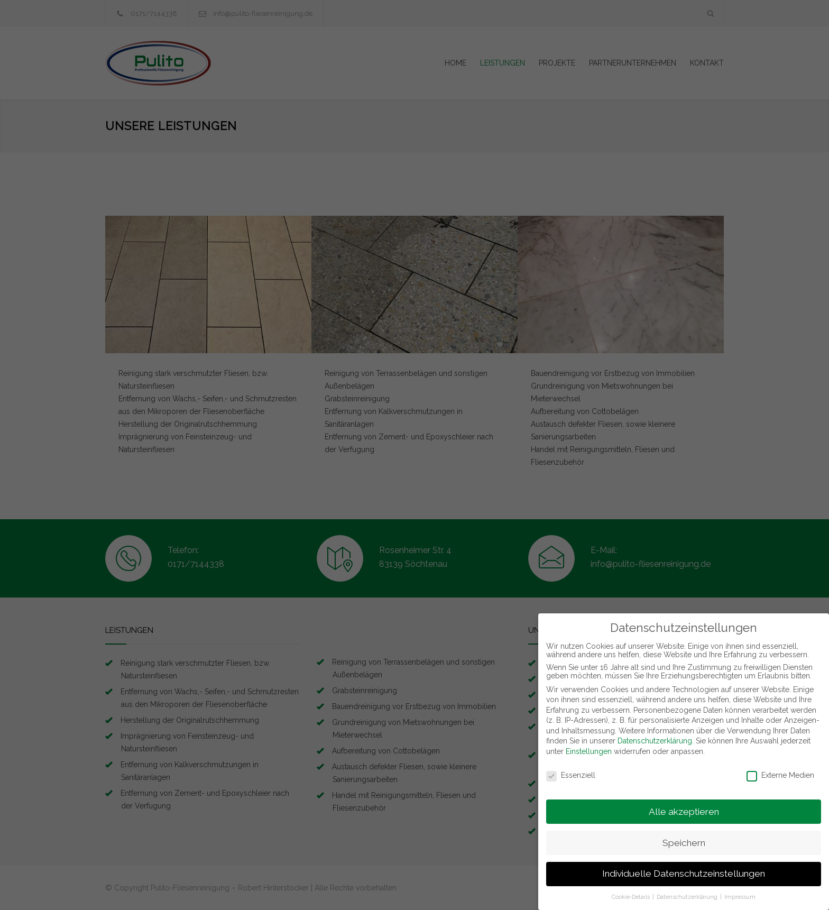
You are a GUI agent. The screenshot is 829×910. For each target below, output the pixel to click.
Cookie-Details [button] (631, 891)
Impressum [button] (740, 891)
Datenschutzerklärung (655, 735)
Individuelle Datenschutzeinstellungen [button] (683, 867)
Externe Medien (780, 769)
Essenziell (570, 769)
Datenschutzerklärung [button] (688, 891)
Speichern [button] (683, 836)
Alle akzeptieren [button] (684, 805)
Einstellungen (589, 745)
